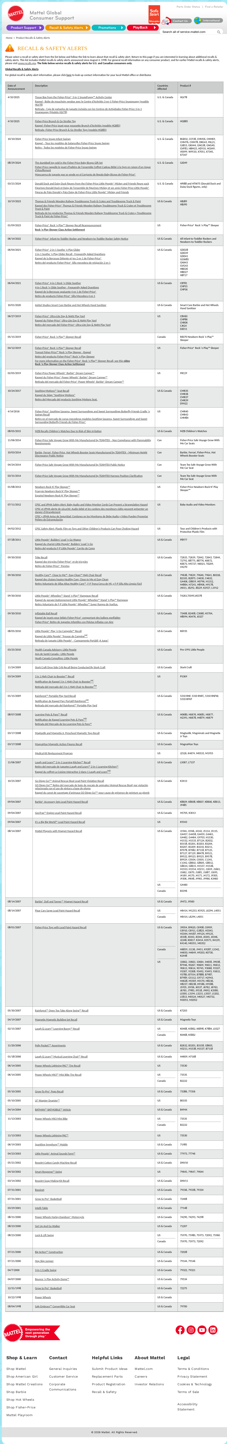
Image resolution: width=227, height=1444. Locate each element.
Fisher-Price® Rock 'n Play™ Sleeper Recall (58, 348)
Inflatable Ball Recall (46, 613)
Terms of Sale (188, 1392)
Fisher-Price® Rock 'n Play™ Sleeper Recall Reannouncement (68, 225)
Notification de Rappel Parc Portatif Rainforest (62, 701)
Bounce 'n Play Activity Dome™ (52, 1279)
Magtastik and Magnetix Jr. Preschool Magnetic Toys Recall (67, 733)
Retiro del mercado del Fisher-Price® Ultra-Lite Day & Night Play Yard (73, 324)
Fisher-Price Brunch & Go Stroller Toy (55, 121)
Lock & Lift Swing (44, 1235)
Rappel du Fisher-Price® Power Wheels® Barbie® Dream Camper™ (71, 377)
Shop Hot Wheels (20, 1399)
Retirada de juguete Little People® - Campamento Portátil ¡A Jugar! (71, 640)
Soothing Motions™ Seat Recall (52, 390)
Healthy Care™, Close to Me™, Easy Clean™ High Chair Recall (68, 575)
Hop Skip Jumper (44, 1261)
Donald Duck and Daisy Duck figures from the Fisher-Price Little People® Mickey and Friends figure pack (92, 183)
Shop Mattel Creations (24, 1384)
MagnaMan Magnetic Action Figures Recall (58, 744)
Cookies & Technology (194, 1384)
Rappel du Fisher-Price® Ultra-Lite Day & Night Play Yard (65, 320)
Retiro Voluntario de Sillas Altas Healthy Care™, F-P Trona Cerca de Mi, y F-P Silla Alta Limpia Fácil (88, 583)
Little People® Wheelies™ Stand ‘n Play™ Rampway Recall (66, 595)
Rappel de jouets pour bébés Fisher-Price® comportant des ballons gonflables (77, 617)
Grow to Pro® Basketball (48, 1199)
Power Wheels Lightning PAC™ (51, 1135)
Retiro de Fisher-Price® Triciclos (52, 566)
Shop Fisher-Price (20, 1407)
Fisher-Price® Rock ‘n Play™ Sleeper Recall (58, 336)
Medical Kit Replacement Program (54, 753)
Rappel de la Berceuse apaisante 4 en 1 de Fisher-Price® (65, 291)
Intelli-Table (41, 1208)
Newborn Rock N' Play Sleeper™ (52, 487)
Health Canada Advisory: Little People (55, 649)
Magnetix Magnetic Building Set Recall (56, 1019)
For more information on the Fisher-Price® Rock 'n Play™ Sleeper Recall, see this (82, 360)
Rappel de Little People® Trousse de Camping (61, 636)
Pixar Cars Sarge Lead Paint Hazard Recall (57, 910)
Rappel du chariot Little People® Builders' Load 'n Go (64, 544)
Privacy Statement (192, 1376)
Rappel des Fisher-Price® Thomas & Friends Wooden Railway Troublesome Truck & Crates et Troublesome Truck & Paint (93, 207)
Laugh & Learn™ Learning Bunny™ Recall (57, 1028)
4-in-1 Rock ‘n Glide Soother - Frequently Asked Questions (67, 287)
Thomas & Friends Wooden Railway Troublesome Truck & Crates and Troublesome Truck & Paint (88, 201)
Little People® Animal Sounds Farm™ (55, 1153)
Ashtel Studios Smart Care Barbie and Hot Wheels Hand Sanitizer (70, 305)
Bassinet (39, 1189)
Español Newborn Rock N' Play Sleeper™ (57, 495)
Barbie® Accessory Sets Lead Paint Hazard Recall (61, 801)
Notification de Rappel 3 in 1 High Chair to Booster (64, 681)
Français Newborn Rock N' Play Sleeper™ (57, 491)
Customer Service (63, 1376)
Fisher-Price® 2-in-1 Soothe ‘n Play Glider (57, 249)
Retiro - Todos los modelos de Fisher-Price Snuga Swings (66, 147)
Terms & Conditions (193, 1369)
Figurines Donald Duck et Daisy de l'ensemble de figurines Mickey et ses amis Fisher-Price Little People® (92, 188)
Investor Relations (149, 1384)
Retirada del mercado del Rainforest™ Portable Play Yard (66, 705)
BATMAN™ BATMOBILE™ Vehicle (53, 1109)
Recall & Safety (104, 1392)
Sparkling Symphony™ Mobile (51, 1144)
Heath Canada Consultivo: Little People (56, 658)
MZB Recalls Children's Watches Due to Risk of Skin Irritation (68, 431)
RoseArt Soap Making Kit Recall (52, 1180)
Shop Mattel (16, 1369)
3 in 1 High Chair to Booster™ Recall (54, 676)
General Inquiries (63, 1369)
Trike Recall (41, 557)
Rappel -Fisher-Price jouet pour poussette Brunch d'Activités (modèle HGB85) (77, 125)
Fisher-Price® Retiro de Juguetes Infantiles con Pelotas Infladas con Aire (74, 622)
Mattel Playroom (19, 1415)
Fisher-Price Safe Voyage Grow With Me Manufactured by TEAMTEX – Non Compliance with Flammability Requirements (93, 442)
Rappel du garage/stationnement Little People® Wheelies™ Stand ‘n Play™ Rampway (81, 600)
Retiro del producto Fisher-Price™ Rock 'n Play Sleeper (65, 356)
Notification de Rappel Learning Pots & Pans (61, 719)
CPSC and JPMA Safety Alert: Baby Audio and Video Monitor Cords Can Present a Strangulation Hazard (91, 504)
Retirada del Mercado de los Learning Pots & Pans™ (63, 724)
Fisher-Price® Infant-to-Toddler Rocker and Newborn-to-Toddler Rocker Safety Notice (81, 238)
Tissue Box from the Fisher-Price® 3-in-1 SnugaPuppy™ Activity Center (73, 97)
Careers (141, 1376)
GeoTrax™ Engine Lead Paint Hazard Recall (58, 812)
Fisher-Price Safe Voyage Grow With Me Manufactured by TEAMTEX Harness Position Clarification (89, 475)
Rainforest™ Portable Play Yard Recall (55, 696)
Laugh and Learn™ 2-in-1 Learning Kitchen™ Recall (62, 762)
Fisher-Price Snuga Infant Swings (53, 139)
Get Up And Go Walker (47, 1226)
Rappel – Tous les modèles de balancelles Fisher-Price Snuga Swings (72, 143)
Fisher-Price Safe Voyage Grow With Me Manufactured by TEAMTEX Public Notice (80, 464)
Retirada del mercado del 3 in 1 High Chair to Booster (66, 686)
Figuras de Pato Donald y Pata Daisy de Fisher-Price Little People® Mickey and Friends (82, 192)
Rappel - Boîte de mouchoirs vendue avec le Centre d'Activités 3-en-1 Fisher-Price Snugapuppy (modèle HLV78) (92, 103)
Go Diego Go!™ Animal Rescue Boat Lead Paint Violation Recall (69, 781)
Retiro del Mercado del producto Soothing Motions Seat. (66, 399)
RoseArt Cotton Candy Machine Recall (56, 1162)
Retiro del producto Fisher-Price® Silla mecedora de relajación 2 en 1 (73, 262)
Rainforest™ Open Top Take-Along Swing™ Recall (61, 1010)
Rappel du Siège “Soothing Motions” (55, 395)
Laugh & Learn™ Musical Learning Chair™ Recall (61, 1056)
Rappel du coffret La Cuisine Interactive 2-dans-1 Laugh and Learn (73, 771)
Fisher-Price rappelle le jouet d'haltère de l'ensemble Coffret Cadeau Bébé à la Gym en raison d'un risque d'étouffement (93, 168)
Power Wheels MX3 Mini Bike (51, 1118)
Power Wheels (43, 1297)
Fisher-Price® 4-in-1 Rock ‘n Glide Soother (58, 283)
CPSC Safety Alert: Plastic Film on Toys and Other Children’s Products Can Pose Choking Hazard (87, 528)
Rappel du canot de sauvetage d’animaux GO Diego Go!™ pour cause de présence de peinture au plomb (92, 792)
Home (9, 37)
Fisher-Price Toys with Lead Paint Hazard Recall (60, 927)
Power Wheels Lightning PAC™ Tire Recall (58, 1065)
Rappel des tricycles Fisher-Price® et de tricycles (61, 561)
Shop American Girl (22, 1376)
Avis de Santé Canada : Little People (54, 654)
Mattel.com (144, 1369)
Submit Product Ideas (109, 1369)
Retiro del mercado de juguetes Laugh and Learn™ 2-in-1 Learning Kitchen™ (77, 766)
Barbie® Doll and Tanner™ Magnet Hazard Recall (61, 901)
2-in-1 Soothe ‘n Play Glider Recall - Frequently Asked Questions (70, 254)
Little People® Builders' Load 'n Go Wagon (58, 539)
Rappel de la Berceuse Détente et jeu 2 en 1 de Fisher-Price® (68, 258)
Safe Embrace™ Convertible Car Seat (55, 1306)
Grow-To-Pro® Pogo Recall (49, 1091)
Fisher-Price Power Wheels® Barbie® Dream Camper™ (64, 373)
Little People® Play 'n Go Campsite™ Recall (58, 631)
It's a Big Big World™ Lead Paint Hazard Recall (60, 822)
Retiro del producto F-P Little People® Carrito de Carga (65, 548)
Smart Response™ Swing (48, 1171)
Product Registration (108, 1384)
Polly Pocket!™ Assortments (50, 1045)
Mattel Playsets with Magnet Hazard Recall (58, 831)
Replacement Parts (107, 1376)
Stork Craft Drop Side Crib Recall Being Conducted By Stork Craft (70, 667)
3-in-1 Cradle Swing (45, 1270)
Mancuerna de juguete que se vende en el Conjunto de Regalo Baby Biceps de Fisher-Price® (85, 174)
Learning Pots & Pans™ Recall (51, 714)
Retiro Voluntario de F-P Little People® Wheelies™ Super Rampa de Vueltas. (76, 604)
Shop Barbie (16, 1392)
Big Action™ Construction (49, 1252)
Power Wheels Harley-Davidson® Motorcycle (59, 1217)
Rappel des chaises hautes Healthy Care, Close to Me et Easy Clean (71, 579)
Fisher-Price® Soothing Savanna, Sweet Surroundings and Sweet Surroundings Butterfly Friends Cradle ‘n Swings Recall (92, 413)
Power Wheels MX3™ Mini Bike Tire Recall (58, 1074)
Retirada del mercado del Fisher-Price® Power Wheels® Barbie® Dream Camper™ (79, 381)
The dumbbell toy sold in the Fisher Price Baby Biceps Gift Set (69, 162)
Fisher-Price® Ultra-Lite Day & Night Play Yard (60, 316)
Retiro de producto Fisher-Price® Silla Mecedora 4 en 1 (65, 296)
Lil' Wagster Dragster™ (47, 1100)
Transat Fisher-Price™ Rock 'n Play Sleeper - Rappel (63, 352)
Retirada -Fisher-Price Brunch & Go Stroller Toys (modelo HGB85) (71, 129)
